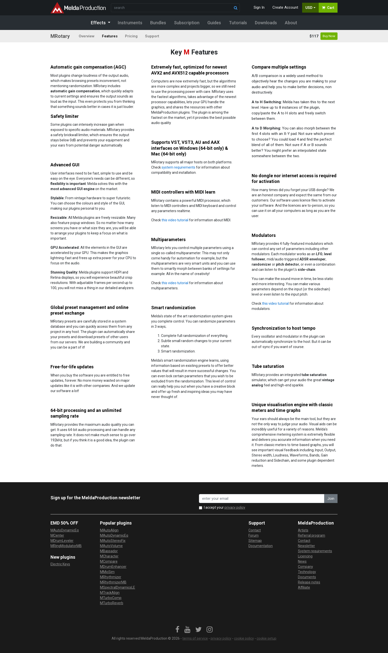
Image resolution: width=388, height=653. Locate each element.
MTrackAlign (110, 593)
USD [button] (309, 8)
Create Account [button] (285, 7)
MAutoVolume (111, 546)
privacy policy (234, 507)
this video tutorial (175, 220)
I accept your (224, 507)
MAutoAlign (109, 530)
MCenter (57, 535)
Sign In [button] (259, 7)
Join (330, 498)
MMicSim (107, 572)
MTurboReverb (111, 603)
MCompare (109, 561)
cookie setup (266, 638)
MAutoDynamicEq (64, 530)
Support (152, 36)
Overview (87, 36)
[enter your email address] (261, 498)
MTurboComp (110, 598)
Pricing (131, 36)
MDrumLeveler (61, 541)
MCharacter (109, 556)
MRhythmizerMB (113, 582)
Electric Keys (60, 564)
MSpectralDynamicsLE (117, 587)
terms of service (195, 638)
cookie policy (244, 638)
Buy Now (329, 36)
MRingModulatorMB (66, 546)
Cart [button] (328, 8)
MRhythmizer (110, 577)
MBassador (109, 551)
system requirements (178, 167)
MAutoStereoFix (112, 541)
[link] (177, 630)
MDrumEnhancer (113, 567)
